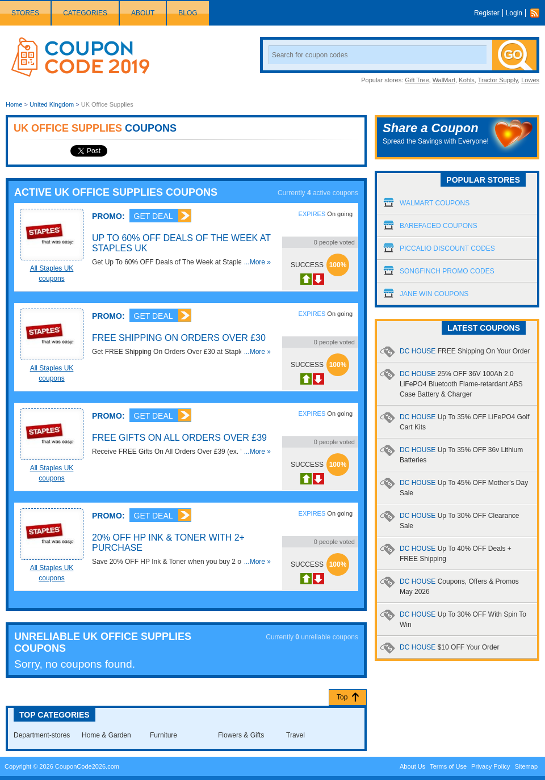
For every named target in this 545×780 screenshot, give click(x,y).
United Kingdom (52, 104)
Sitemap (526, 766)
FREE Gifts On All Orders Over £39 (179, 437)
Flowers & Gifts (241, 735)
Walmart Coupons (434, 203)
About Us (412, 766)
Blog (187, 13)
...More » (257, 262)
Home (14, 104)
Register (487, 13)
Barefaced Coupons (438, 226)
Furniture (163, 735)
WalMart (444, 80)
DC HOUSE (465, 351)
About (142, 13)
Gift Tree (417, 80)
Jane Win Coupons (434, 294)
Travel (295, 735)
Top (342, 697)
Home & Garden (106, 735)
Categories (85, 13)
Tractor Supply (498, 80)
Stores (25, 13)
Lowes (530, 80)
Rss (537, 13)
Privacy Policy (490, 766)
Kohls (467, 80)
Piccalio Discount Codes (447, 248)
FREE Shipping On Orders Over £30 (179, 338)
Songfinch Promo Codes (447, 271)
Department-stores (42, 735)
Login (514, 13)
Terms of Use (448, 766)
